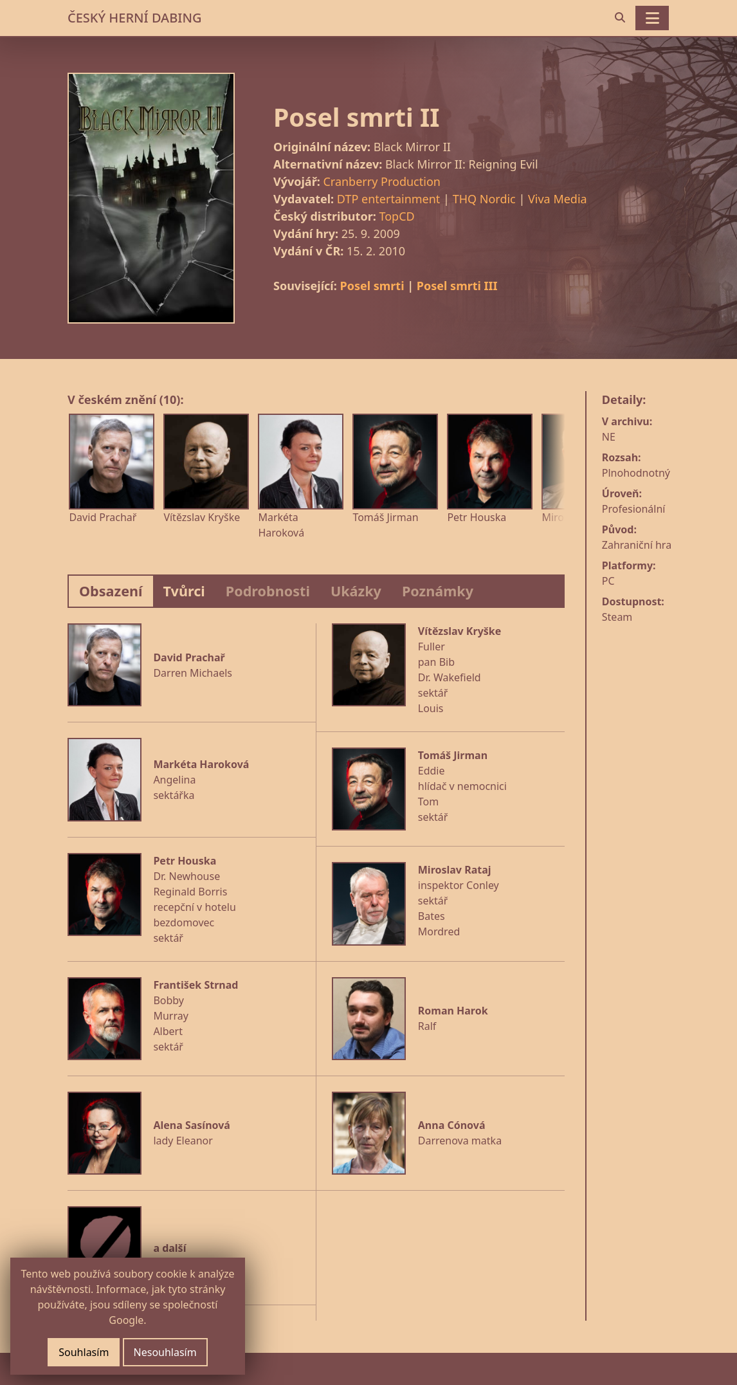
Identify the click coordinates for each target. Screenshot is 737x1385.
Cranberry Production (381, 181)
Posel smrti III (457, 285)
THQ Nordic (484, 198)
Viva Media (557, 198)
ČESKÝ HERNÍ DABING (134, 17)
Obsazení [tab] (111, 591)
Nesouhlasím (165, 1352)
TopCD (396, 216)
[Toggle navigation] (652, 18)
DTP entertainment (389, 198)
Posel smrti (372, 285)
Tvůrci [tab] (184, 591)
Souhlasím (84, 1352)
